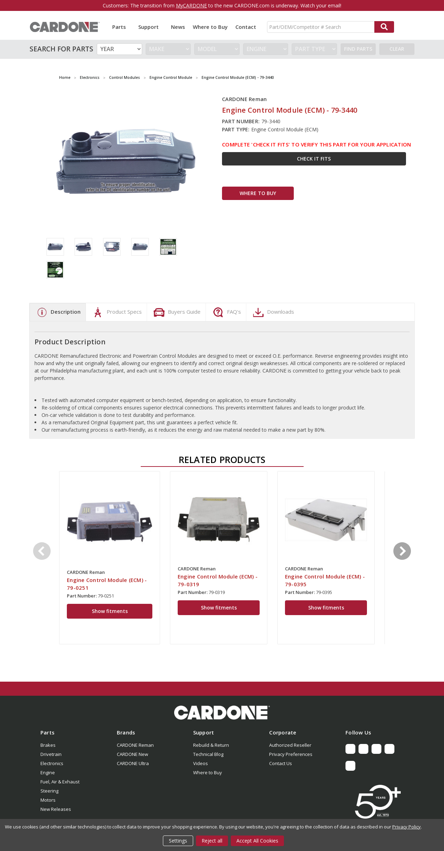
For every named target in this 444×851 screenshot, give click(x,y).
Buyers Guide (176, 312)
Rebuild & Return (211, 745)
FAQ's (226, 312)
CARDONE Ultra (133, 763)
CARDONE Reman (135, 745)
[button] (222, 713)
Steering (49, 791)
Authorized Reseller (290, 745)
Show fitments (110, 611)
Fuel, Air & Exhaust (60, 781)
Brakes (48, 745)
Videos (200, 763)
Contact (245, 26)
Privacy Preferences (290, 754)
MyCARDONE (191, 5)
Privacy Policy (406, 827)
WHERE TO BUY (258, 193)
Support (150, 26)
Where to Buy (210, 26)
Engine (47, 772)
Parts (121, 26)
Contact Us (280, 763)
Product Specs (116, 312)
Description (58, 312)
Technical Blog (208, 754)
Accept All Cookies (257, 840)
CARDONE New (132, 754)
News (178, 26)
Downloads (272, 312)
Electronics (51, 763)
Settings (178, 840)
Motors (48, 800)
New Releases (55, 809)
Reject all (212, 840)
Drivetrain (51, 754)
